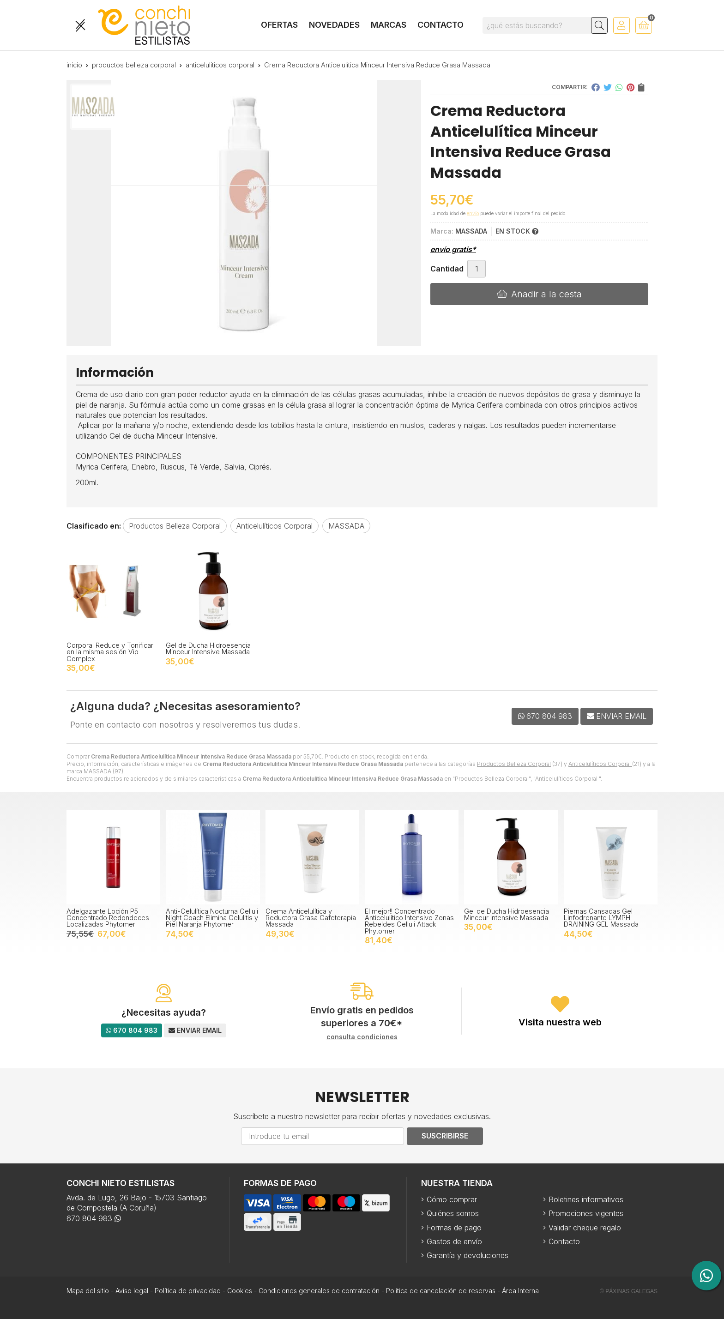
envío (473, 213)
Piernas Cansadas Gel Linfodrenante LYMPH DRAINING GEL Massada (601, 917)
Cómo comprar (452, 1199)
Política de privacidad (188, 1291)
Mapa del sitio (87, 1291)
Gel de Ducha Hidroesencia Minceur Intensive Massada (208, 648)
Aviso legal (131, 1291)
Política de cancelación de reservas (440, 1291)
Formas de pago (454, 1227)
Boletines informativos (586, 1199)
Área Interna (520, 1291)
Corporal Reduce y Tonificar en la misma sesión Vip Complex (109, 652)
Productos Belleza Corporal (514, 763)
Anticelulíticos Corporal (600, 763)
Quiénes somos (453, 1213)
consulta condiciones (362, 1037)
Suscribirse (445, 1135)
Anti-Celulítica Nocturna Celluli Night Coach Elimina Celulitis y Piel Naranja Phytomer (212, 917)
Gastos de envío (454, 1241)
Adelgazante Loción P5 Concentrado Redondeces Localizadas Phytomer (107, 917)
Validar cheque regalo (585, 1227)
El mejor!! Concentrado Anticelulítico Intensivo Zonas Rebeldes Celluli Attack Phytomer (409, 921)
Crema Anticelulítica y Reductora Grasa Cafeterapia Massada (310, 917)
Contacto (564, 1241)
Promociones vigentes (586, 1213)
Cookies (239, 1291)
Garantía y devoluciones (467, 1255)
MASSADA (97, 771)
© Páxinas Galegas (629, 1291)
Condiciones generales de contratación (319, 1291)
